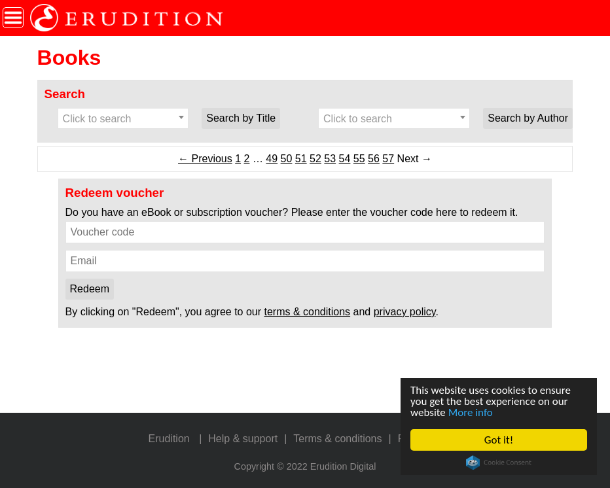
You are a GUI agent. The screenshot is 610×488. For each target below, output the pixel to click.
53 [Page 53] (330, 158)
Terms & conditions (337, 438)
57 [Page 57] (388, 158)
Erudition (169, 438)
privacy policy (405, 311)
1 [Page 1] (238, 158)
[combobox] (123, 118)
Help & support (243, 438)
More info (470, 412)
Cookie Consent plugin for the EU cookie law (498, 462)
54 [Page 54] (345, 158)
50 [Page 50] (287, 158)
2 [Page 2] (247, 158)
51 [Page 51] (301, 158)
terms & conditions (307, 311)
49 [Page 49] (272, 158)
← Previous (205, 158)
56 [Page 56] (374, 158)
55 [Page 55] (359, 158)
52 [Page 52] (315, 158)
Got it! (498, 440)
